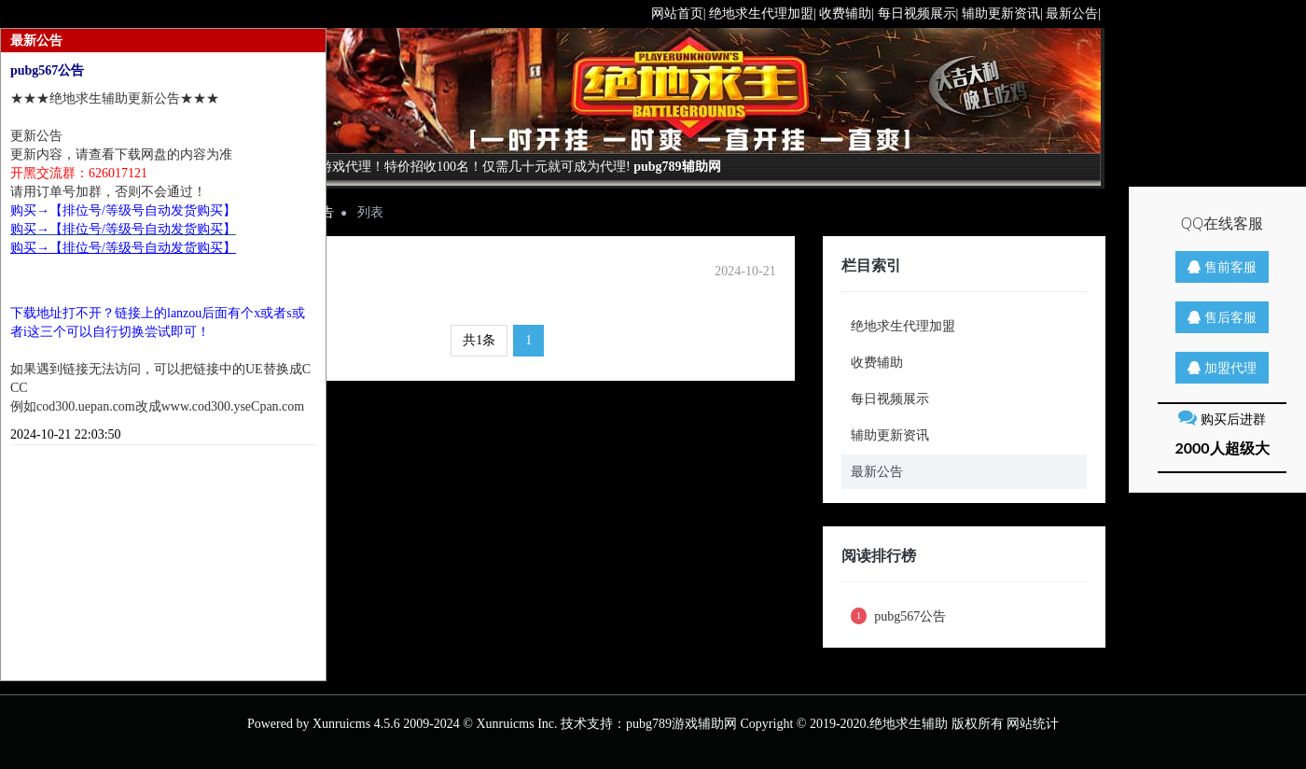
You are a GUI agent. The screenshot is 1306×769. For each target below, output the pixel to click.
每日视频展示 (890, 399)
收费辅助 (877, 363)
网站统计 (1033, 724)
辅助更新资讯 (890, 435)
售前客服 (1222, 266)
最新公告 (877, 472)
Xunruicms (341, 724)
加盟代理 (1222, 367)
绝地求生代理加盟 (903, 326)
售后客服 (1222, 317)
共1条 (479, 340)
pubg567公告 (899, 616)
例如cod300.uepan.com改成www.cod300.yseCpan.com (157, 406)
